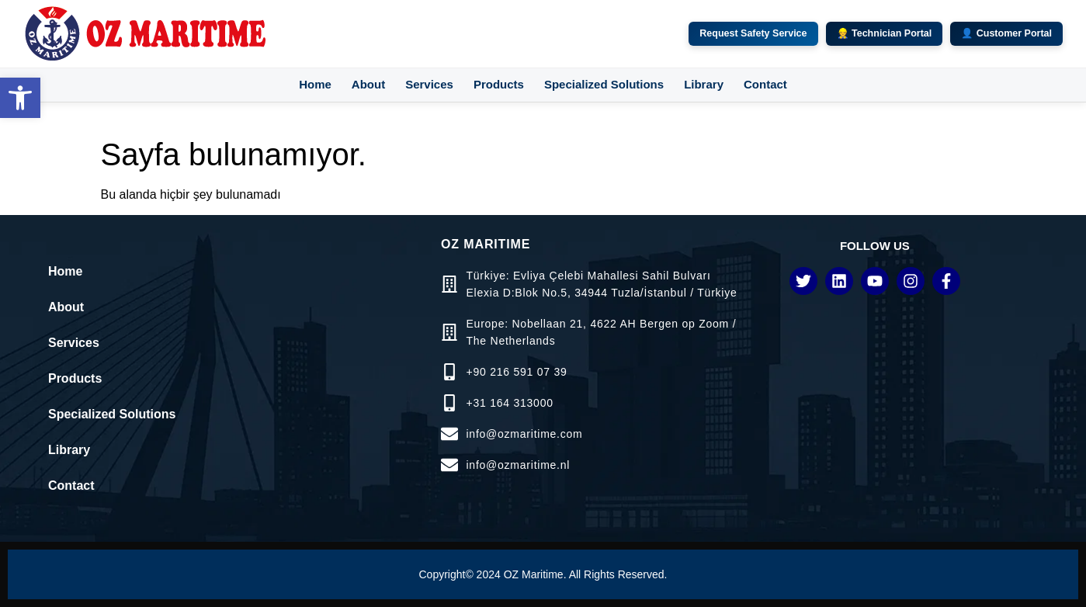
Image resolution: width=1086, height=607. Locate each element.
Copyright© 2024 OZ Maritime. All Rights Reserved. (543, 574)
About (368, 84)
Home (315, 84)
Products (499, 84)
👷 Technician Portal (884, 33)
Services (429, 84)
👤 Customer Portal (1006, 33)
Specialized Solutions (604, 84)
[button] (20, 98)
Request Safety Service (753, 33)
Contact (765, 84)
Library (703, 84)
